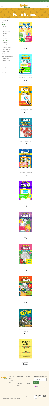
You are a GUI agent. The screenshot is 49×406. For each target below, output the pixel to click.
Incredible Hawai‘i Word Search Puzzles (25, 110)
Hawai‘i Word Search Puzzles (25, 141)
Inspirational (5, 42)
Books (3, 24)
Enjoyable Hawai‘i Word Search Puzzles (25, 269)
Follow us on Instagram (40, 387)
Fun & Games (6, 40)
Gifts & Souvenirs (6, 49)
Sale (3, 63)
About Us (28, 379)
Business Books (6, 31)
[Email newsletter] (40, 379)
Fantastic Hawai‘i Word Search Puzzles (25, 78)
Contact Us (45, 1)
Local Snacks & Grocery (7, 56)
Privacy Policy (13, 398)
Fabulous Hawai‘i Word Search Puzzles (25, 300)
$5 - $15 (4, 72)
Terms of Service (5, 398)
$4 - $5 (3, 69)
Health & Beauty (5, 58)
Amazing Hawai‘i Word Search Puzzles (25, 237)
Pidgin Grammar (25, 362)
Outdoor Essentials (6, 60)
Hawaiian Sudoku (25, 331)
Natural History (6, 45)
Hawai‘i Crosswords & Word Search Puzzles (25, 46)
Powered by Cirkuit (26, 396)
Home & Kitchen (5, 51)
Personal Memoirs (7, 47)
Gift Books (5, 38)
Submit (36, 382)
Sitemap (18, 398)
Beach (3, 22)
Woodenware (5, 54)
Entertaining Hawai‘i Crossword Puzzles (25, 173)
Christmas (5, 35)
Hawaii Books (6, 29)
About (41, 1)
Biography (5, 33)
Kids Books (5, 26)
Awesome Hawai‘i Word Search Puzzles (25, 205)
